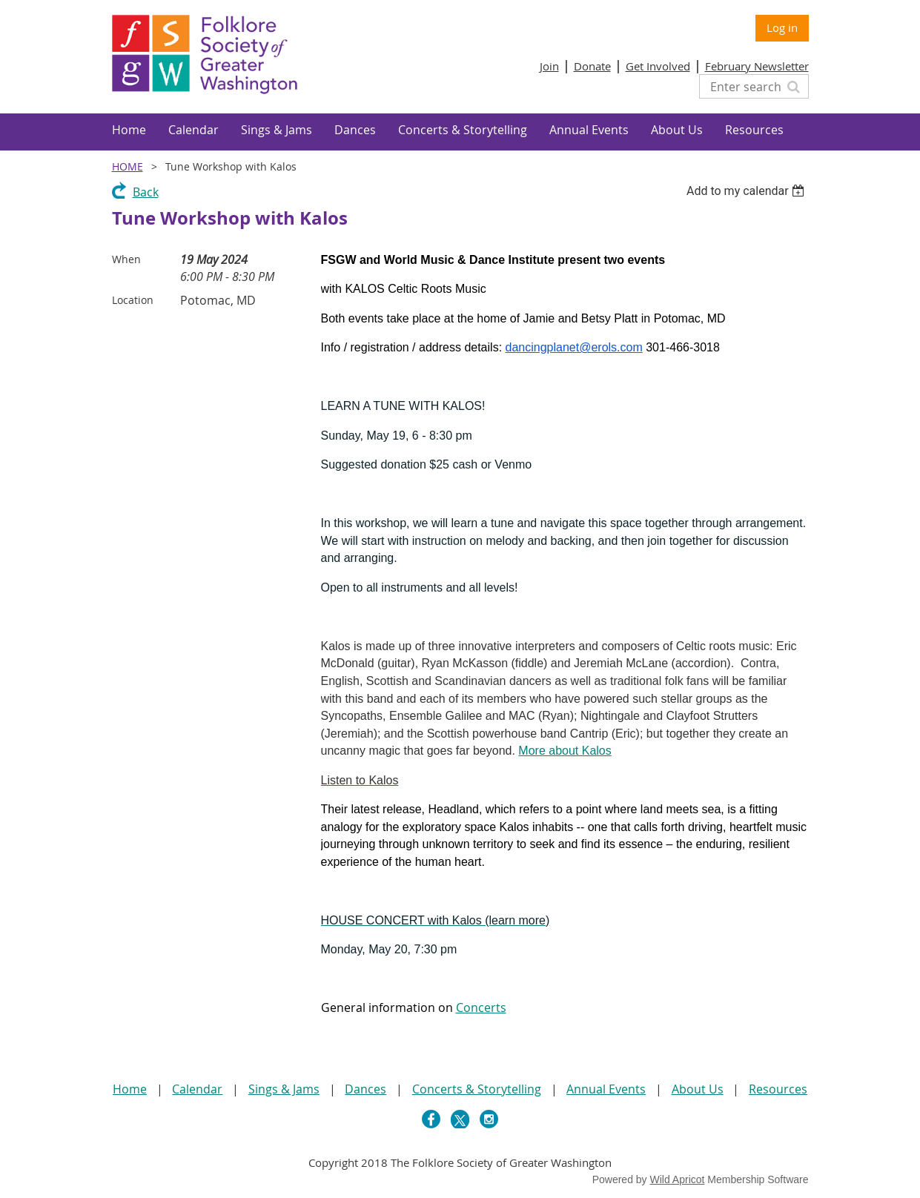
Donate (592, 66)
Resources (778, 1089)
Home (127, 166)
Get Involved (658, 66)
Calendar (197, 1089)
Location (132, 300)
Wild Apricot (677, 1179)
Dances (365, 1089)
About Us (698, 1089)
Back (146, 192)
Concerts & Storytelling (476, 1089)
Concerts (481, 1007)
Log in (782, 27)
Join (549, 66)
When (126, 259)
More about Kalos (564, 750)
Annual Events (606, 1089)
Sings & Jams (284, 1089)
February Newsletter (757, 66)
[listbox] (747, 191)
